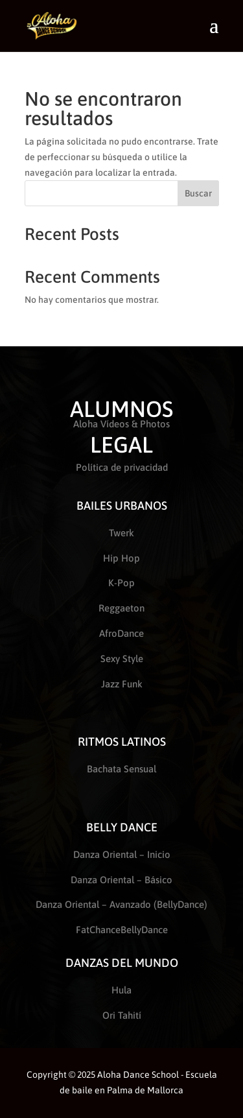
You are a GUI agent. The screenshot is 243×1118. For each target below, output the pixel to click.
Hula (121, 989)
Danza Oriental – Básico (121, 879)
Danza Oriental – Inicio (121, 854)
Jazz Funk (122, 683)
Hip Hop (121, 558)
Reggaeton (121, 607)
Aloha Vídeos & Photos (121, 423)
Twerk (121, 532)
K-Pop (121, 582)
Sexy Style (121, 658)
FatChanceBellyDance (122, 929)
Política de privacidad (122, 467)
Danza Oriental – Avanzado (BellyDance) (121, 904)
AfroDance (121, 633)
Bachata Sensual (121, 768)
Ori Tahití (121, 1015)
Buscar (198, 193)
